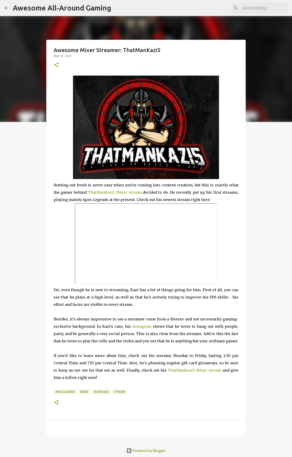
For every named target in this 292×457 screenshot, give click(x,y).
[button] (56, 65)
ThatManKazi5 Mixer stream (115, 192)
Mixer (84, 391)
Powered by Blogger (146, 451)
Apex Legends (65, 391)
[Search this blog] (264, 8)
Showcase (101, 391)
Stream (119, 391)
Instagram (141, 326)
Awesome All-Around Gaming (62, 8)
